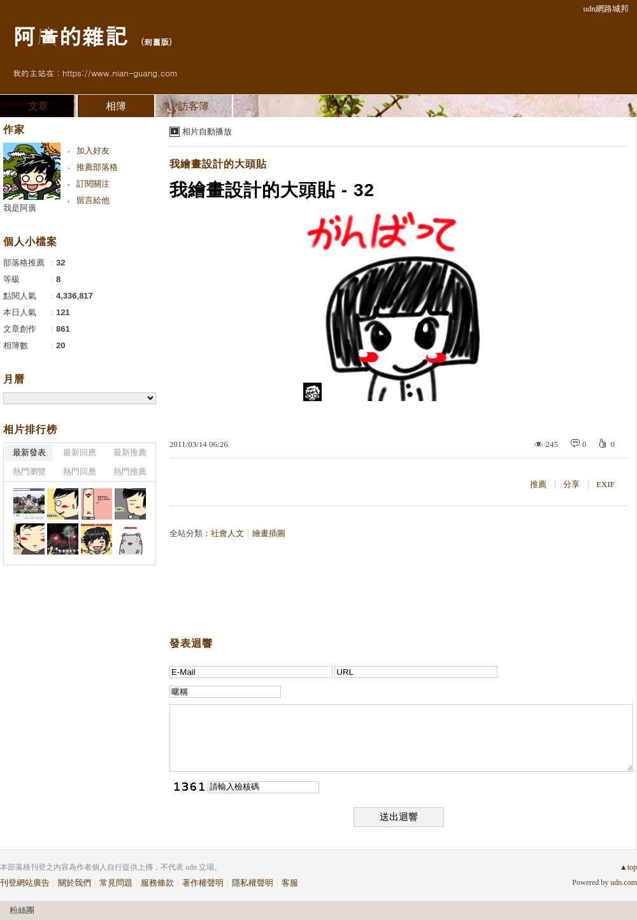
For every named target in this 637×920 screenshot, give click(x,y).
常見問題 (115, 883)
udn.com (623, 882)
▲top (628, 867)
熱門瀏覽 (29, 471)
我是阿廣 (19, 208)
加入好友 (93, 150)
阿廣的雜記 (70, 35)
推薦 (538, 484)
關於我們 (74, 883)
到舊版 (156, 42)
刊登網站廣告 (25, 883)
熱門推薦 (130, 471)
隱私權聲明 (252, 883)
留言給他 (93, 200)
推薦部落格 (97, 167)
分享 (571, 484)
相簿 (116, 106)
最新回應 (79, 452)
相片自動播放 (207, 131)
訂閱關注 (93, 183)
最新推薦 (130, 452)
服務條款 (157, 883)
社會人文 (227, 533)
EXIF (605, 484)
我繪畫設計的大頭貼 (218, 164)
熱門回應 (79, 471)
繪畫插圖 (268, 533)
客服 (290, 883)
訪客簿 (193, 106)
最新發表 (29, 452)
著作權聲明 (203, 883)
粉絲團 (22, 910)
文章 (38, 106)
